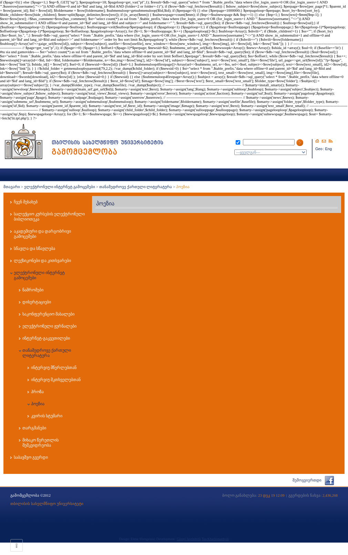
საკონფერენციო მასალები (48, 314)
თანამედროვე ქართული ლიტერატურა (135, 187)
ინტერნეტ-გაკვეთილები (46, 338)
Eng (328, 149)
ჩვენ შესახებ (26, 201)
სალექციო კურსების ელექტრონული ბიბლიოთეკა (49, 217)
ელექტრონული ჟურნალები (49, 326)
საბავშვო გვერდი (31, 457)
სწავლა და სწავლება (34, 248)
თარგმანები (34, 428)
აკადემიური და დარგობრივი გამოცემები (42, 234)
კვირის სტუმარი (46, 415)
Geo (319, 149)
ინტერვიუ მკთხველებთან (56, 379)
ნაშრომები (32, 290)
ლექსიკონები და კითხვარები (42, 260)
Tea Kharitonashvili (215, 539)
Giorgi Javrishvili (189, 539)
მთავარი (11, 187)
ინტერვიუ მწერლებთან (53, 367)
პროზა (37, 391)
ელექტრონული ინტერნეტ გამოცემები (59, 187)
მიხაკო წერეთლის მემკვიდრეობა (40, 443)
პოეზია (37, 403)
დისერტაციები (36, 302)
